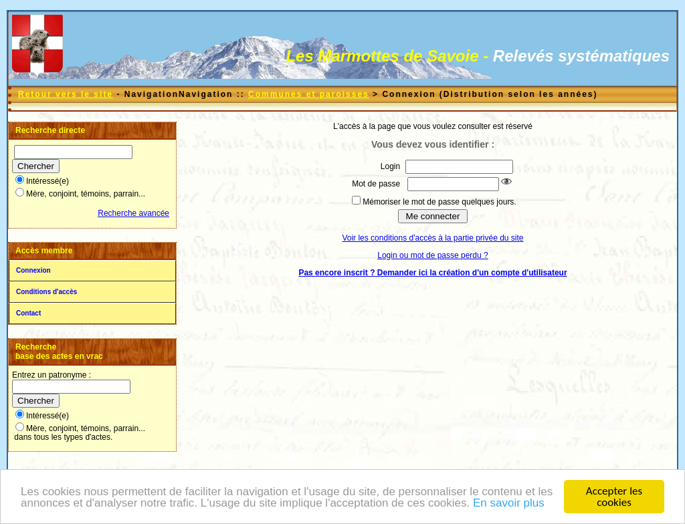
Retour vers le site (65, 94)
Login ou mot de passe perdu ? (432, 255)
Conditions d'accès (46, 291)
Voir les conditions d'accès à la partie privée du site (432, 238)
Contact (28, 313)
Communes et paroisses (308, 94)
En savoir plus (509, 503)
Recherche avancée (133, 213)
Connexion (33, 270)
